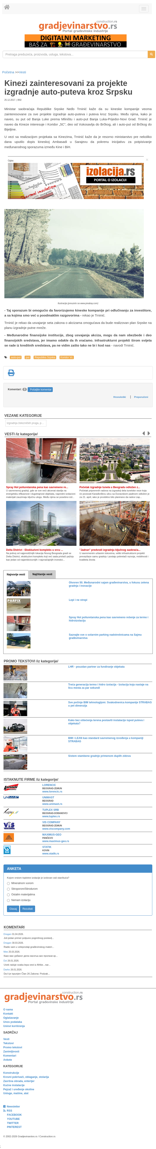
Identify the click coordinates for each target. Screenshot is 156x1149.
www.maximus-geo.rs (55, 841)
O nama (8, 1009)
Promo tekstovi (12, 1047)
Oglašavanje (11, 1017)
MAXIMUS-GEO (51, 834)
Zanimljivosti (11, 1051)
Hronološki (119, 397)
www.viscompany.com (56, 828)
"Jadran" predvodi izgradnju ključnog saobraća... (110, 549)
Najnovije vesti (16, 574)
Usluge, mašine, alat (15, 1093)
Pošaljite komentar (41, 389)
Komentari (14, 927)
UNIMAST (48, 797)
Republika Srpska (45, 357)
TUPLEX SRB (50, 809)
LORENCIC (49, 785)
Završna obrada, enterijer (18, 1081)
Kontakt (8, 1013)
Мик (5, 951)
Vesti (22, 72)
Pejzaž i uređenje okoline (18, 1089)
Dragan (7, 934)
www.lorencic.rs (52, 791)
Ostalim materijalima (23, 894)
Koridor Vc (67, 357)
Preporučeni (141, 397)
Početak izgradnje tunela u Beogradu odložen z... (110, 487)
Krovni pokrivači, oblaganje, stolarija (26, 1077)
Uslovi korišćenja (14, 1026)
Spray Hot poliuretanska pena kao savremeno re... (37, 487)
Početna (8, 72)
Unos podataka (12, 1021)
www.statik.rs (50, 853)
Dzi (5, 960)
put (27, 357)
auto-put (15, 357)
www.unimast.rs (52, 804)
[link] (78, 26)
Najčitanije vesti (42, 574)
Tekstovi (8, 1043)
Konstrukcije (11, 1072)
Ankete (7, 1059)
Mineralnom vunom (22, 883)
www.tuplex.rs (51, 816)
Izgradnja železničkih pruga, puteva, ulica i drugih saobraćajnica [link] (26, 423)
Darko (7, 969)
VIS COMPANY (51, 822)
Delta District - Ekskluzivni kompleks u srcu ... (34, 549)
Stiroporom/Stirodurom (24, 888)
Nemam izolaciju (21, 900)
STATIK (46, 847)
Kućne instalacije (14, 1085)
